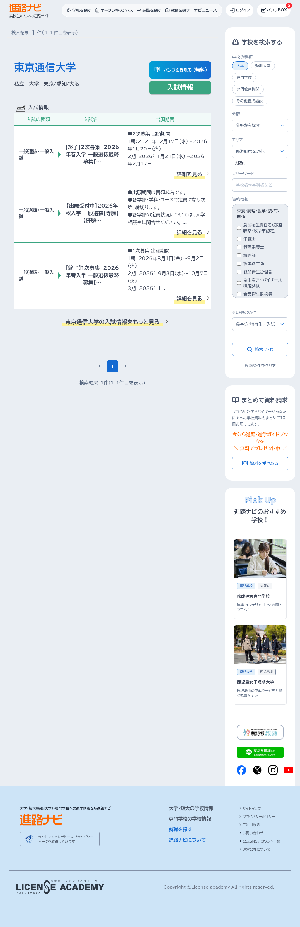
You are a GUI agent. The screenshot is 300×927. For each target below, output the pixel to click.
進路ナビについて (187, 840)
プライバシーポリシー (257, 816)
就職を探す (180, 829)
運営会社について (254, 849)
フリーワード (243, 174)
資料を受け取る (260, 463)
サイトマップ (250, 808)
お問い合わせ (251, 833)
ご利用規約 (249, 824)
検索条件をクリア (260, 366)
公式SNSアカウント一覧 (259, 841)
